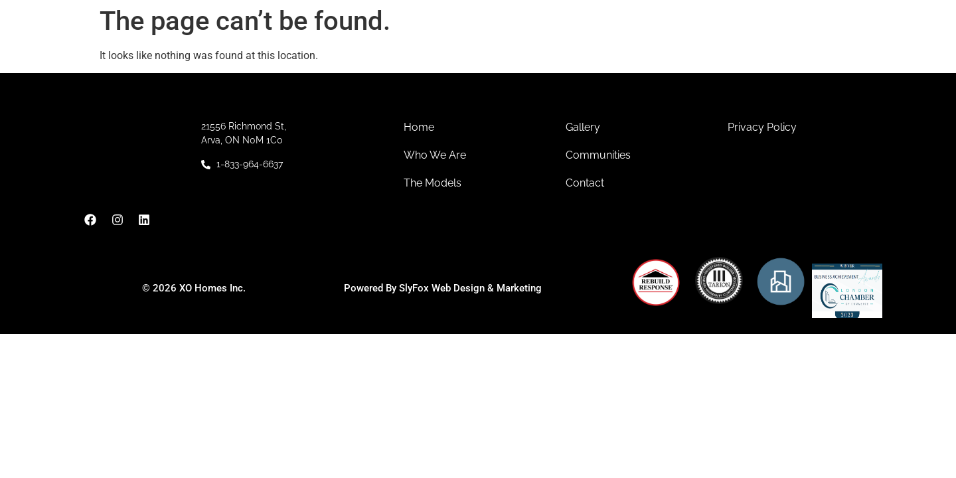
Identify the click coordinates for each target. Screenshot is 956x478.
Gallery (654, 51)
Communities (498, 52)
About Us (403, 52)
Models (588, 52)
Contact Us (721, 51)
